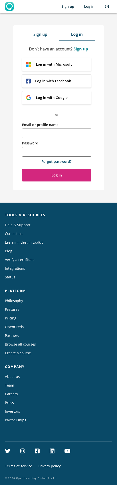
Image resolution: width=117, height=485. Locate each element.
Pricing (10, 318)
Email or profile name (40, 124)
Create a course (18, 353)
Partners (12, 335)
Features (12, 309)
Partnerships (15, 420)
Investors (12, 411)
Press (9, 402)
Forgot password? (56, 161)
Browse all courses (20, 344)
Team (9, 385)
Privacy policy (49, 466)
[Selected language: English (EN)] (106, 6)
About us (12, 376)
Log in (89, 6)
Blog (8, 251)
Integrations (15, 268)
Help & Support (17, 224)
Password (30, 143)
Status (10, 277)
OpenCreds (14, 326)
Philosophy (14, 300)
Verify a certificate (20, 259)
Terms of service (18, 466)
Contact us (14, 233)
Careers (11, 394)
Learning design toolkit (24, 242)
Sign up (68, 6)
